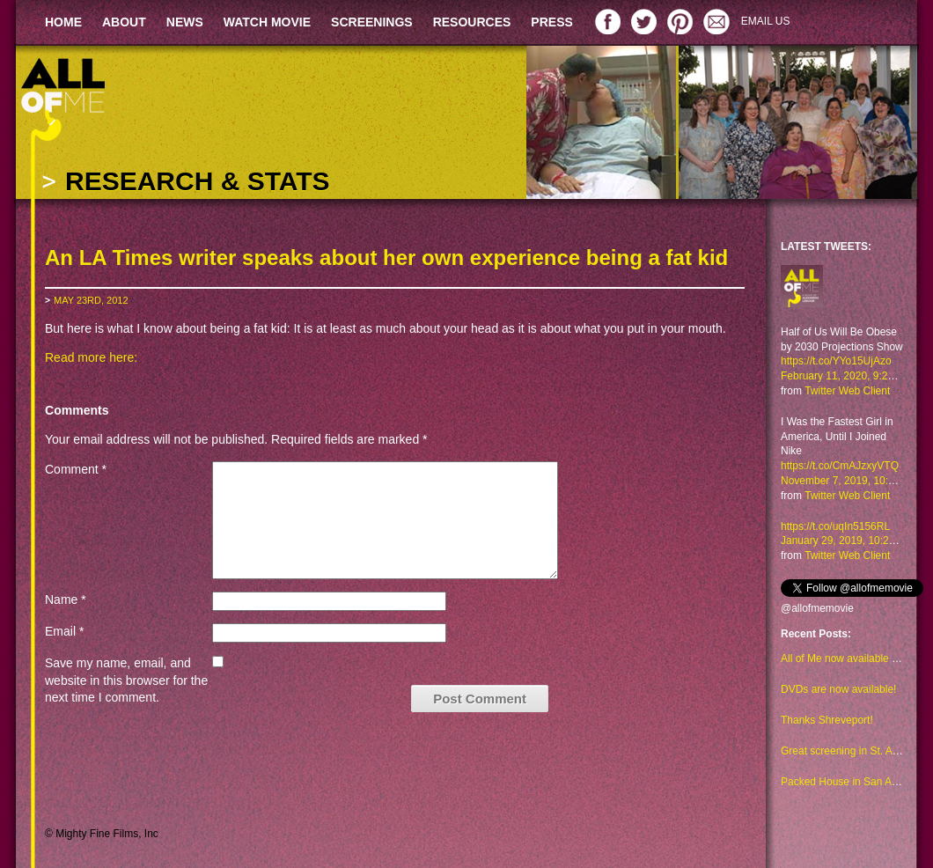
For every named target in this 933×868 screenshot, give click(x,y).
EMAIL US (765, 21)
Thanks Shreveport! (827, 720)
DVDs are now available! (838, 689)
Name (65, 599)
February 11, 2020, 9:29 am (846, 376)
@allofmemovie (817, 608)
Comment (76, 469)
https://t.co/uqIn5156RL (835, 526)
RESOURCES (472, 22)
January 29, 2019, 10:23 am (846, 540)
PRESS (551, 22)
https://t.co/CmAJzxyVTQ (840, 466)
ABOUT (124, 22)
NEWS (184, 22)
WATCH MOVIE (267, 22)
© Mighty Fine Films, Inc (101, 834)
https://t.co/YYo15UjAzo (836, 361)
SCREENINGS (372, 22)
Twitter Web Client (847, 391)
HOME (63, 22)
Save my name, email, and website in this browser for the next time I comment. (126, 680)
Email (64, 631)
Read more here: (91, 357)
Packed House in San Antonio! (852, 782)
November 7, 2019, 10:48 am (849, 480)
